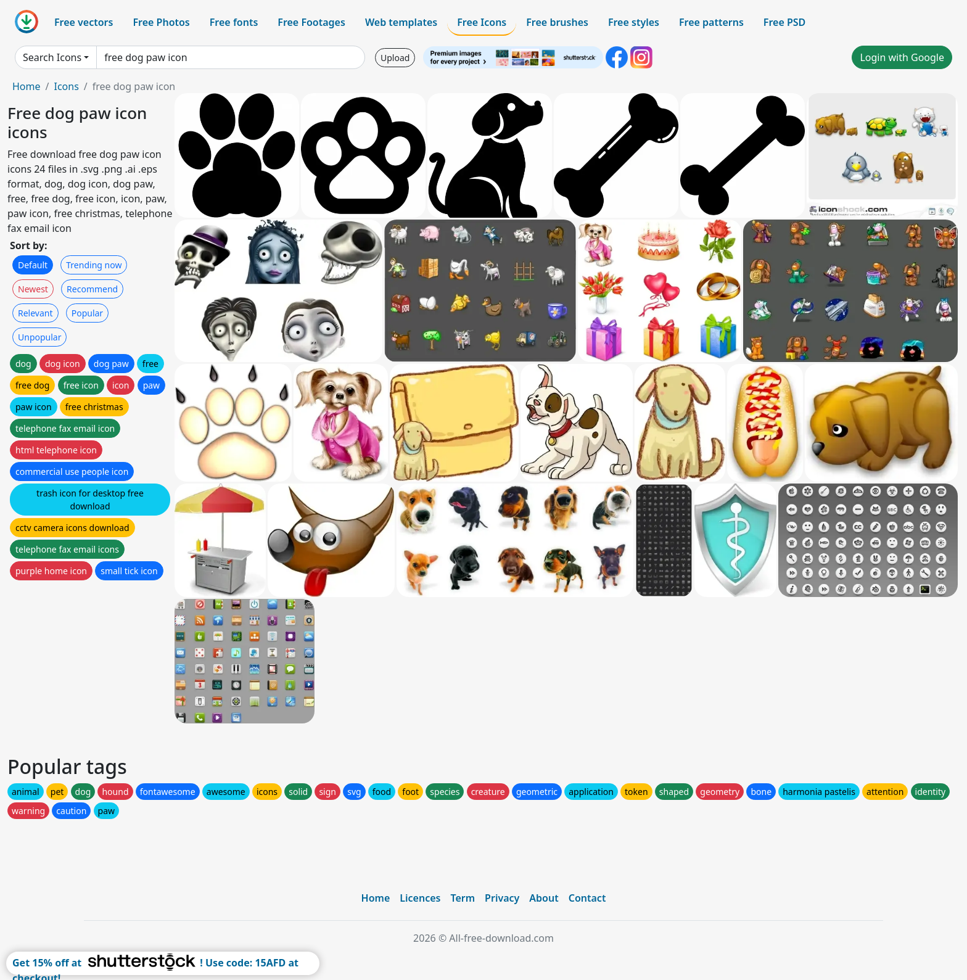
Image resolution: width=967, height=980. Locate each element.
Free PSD (784, 22)
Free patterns (711, 22)
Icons (66, 86)
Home (26, 86)
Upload (395, 58)
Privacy (502, 898)
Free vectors (83, 22)
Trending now (93, 265)
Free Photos (161, 22)
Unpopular (39, 337)
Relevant (35, 313)
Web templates (401, 22)
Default (32, 265)
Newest (33, 289)
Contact (587, 898)
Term (462, 898)
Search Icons (52, 57)
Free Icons (481, 22)
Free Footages (311, 22)
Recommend (92, 289)
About (543, 898)
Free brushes (557, 22)
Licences (420, 898)
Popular (87, 313)
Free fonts (234, 22)
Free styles (633, 22)
